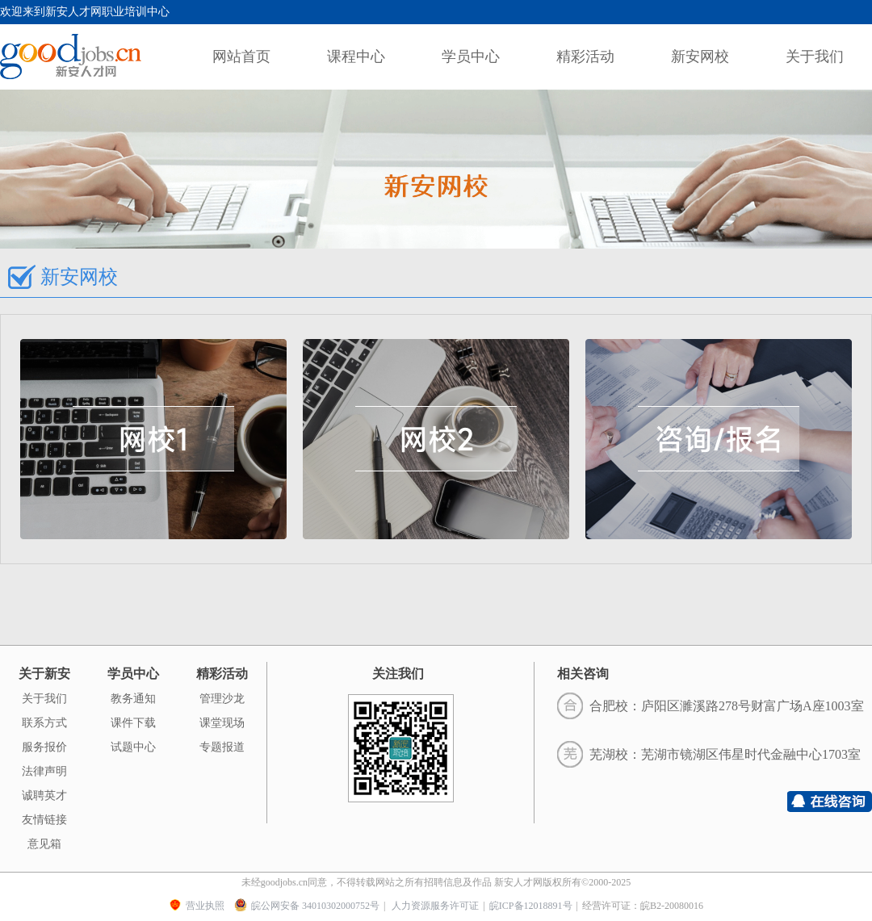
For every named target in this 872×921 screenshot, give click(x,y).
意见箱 (44, 844)
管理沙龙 (222, 699)
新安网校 (700, 56)
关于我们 (815, 56)
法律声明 (44, 771)
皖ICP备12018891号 (530, 905)
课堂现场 (222, 723)
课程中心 (356, 56)
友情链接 (44, 820)
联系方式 (44, 723)
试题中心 (133, 747)
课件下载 (133, 723)
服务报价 (44, 747)
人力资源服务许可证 (435, 905)
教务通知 (133, 699)
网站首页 (241, 56)
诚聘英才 (44, 795)
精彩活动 (585, 56)
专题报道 (222, 747)
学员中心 (471, 56)
